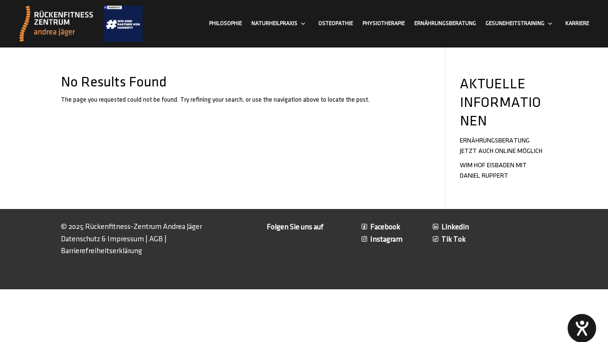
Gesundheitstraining (519, 24)
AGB (156, 239)
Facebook (380, 227)
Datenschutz (80, 239)
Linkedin (451, 227)
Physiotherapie (383, 23)
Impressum (125, 239)
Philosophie (225, 23)
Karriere (577, 23)
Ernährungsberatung (445, 23)
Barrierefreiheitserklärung (101, 251)
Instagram (381, 239)
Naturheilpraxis (278, 24)
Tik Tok (449, 239)
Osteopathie (335, 23)
